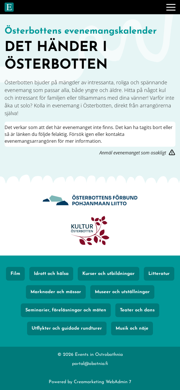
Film (15, 273)
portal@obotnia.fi (90, 364)
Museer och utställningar (122, 292)
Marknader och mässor (55, 292)
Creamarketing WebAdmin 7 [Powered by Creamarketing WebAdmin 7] (102, 382)
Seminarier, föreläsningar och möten (65, 310)
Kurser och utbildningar (108, 273)
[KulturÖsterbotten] (90, 231)
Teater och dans (137, 310)
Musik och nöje (132, 328)
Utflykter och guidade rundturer (67, 328)
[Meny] (171, 7)
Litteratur (159, 273)
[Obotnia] (90, 201)
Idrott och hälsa (51, 273)
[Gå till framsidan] (9, 7)
